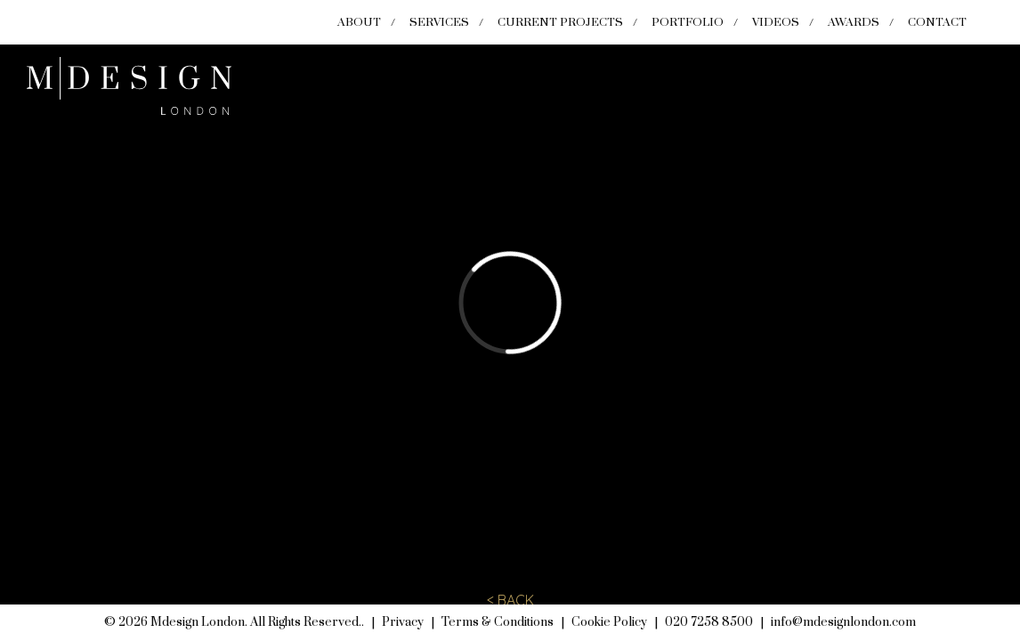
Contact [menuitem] (937, 22)
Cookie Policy (609, 622)
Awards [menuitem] (853, 22)
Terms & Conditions (497, 622)
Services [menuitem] (439, 22)
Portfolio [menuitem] (688, 22)
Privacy (403, 622)
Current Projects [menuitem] (560, 22)
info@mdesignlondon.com (843, 622)
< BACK (510, 600)
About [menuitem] (359, 22)
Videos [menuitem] (775, 22)
